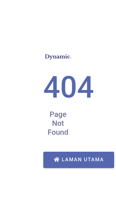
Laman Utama (79, 159)
